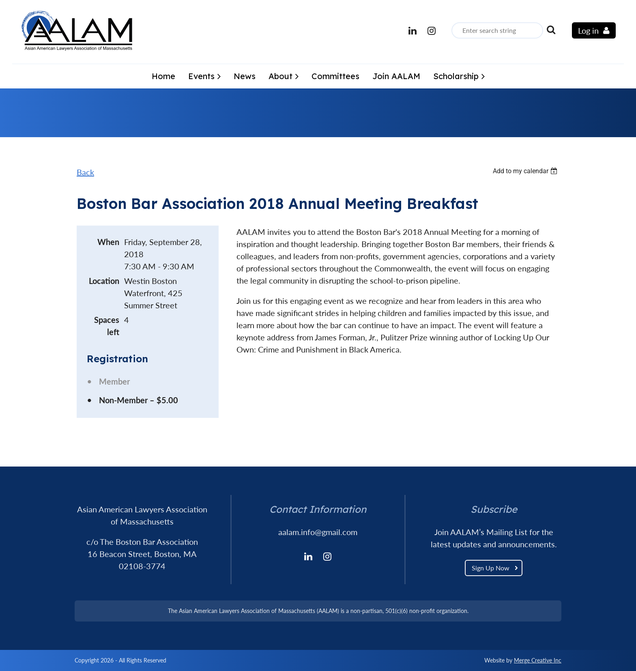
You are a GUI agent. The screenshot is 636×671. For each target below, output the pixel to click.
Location (104, 281)
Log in (588, 30)
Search (551, 29)
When (108, 242)
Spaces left (106, 326)
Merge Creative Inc (537, 660)
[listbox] (526, 171)
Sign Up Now (490, 568)
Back (85, 172)
